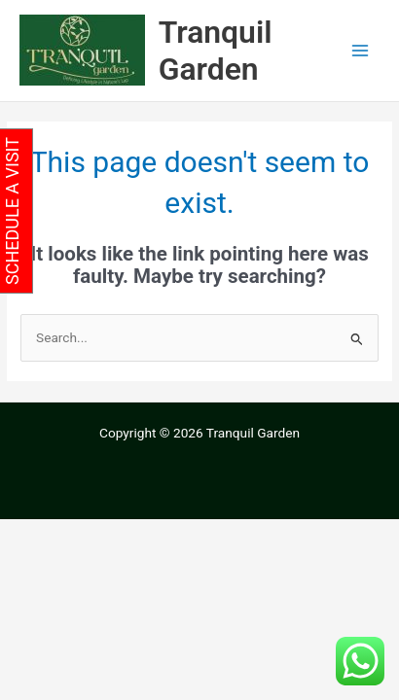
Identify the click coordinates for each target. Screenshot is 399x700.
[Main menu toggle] (361, 51)
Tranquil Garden (215, 51)
